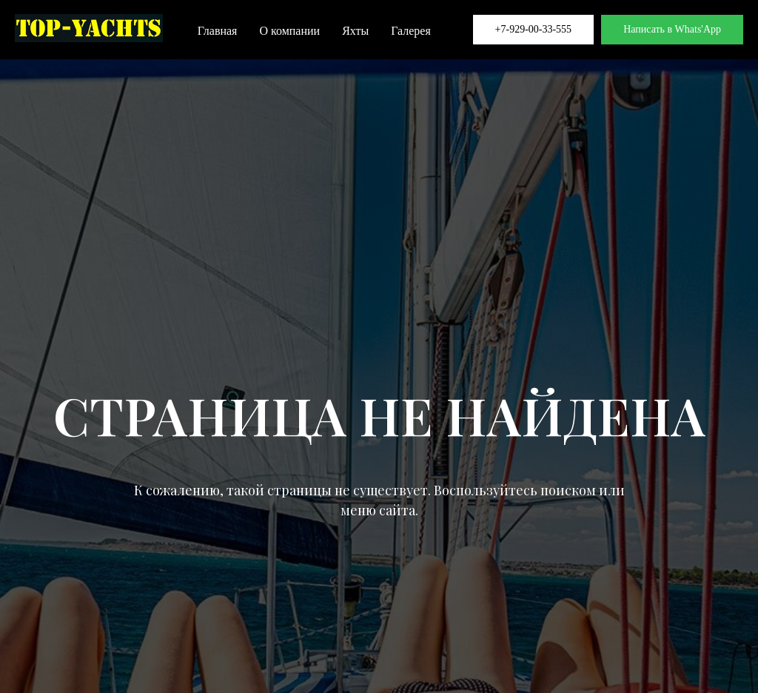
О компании (289, 30)
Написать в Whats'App (672, 29)
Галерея (411, 30)
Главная (218, 30)
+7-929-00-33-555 (533, 29)
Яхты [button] (355, 30)
